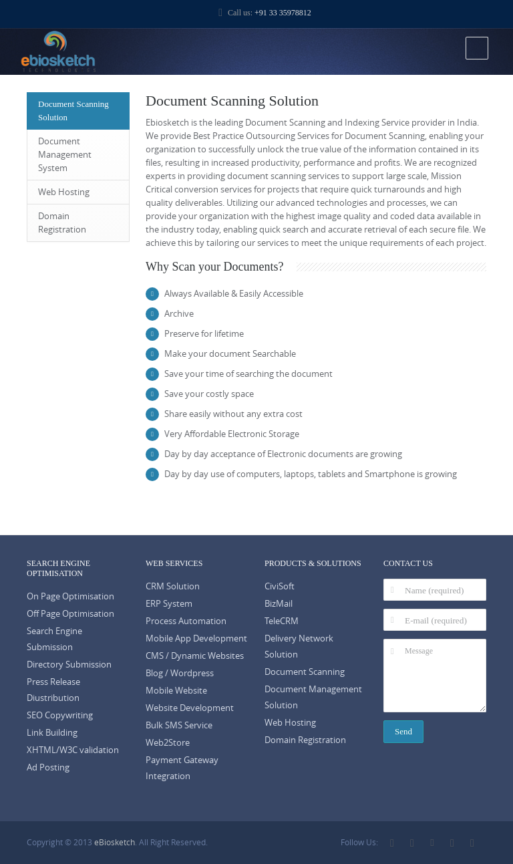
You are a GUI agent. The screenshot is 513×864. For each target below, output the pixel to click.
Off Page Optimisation (70, 613)
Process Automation (186, 621)
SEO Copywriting (60, 715)
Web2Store (168, 742)
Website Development (190, 708)
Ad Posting (48, 767)
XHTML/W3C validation (73, 750)
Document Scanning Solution (73, 110)
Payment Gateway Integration (182, 768)
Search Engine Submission (54, 639)
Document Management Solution (313, 697)
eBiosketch (114, 842)
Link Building (52, 732)
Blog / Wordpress (180, 673)
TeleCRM (282, 621)
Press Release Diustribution (53, 690)
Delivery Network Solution (299, 646)
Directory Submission (69, 664)
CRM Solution (173, 586)
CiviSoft (280, 586)
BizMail (279, 603)
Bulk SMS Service (179, 725)
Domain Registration (62, 222)
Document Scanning (305, 672)
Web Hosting (64, 192)
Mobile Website (176, 690)
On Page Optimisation (70, 596)
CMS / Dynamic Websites (195, 656)
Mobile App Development (196, 638)
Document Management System (65, 155)
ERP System (169, 603)
